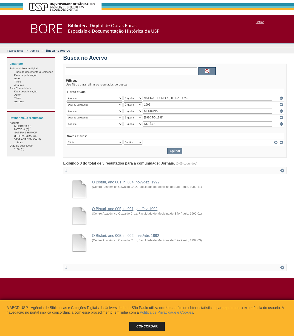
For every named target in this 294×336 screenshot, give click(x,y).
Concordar (147, 326)
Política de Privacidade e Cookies (166, 312)
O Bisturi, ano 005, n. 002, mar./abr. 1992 (125, 236)
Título (17, 81)
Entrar (260, 22)
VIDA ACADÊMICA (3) (27, 139)
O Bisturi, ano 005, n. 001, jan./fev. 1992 (124, 209)
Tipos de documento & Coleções (33, 71)
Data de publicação (25, 75)
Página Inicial (15, 50)
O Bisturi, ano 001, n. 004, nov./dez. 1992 (125, 182)
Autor (17, 78)
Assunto (19, 84)
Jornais (34, 50)
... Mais (18, 142)
